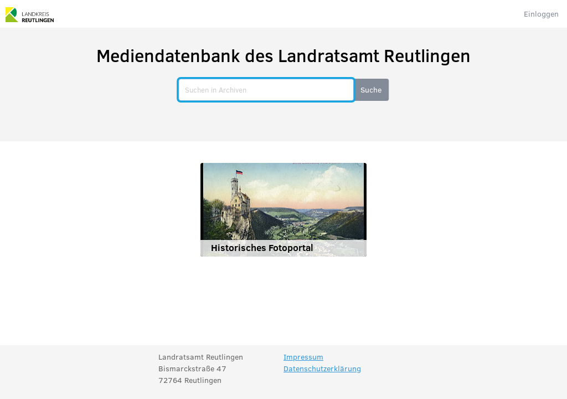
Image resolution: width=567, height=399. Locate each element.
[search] (266, 90)
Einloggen (541, 13)
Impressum (303, 356)
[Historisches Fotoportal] (283, 210)
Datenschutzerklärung (322, 368)
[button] (371, 90)
